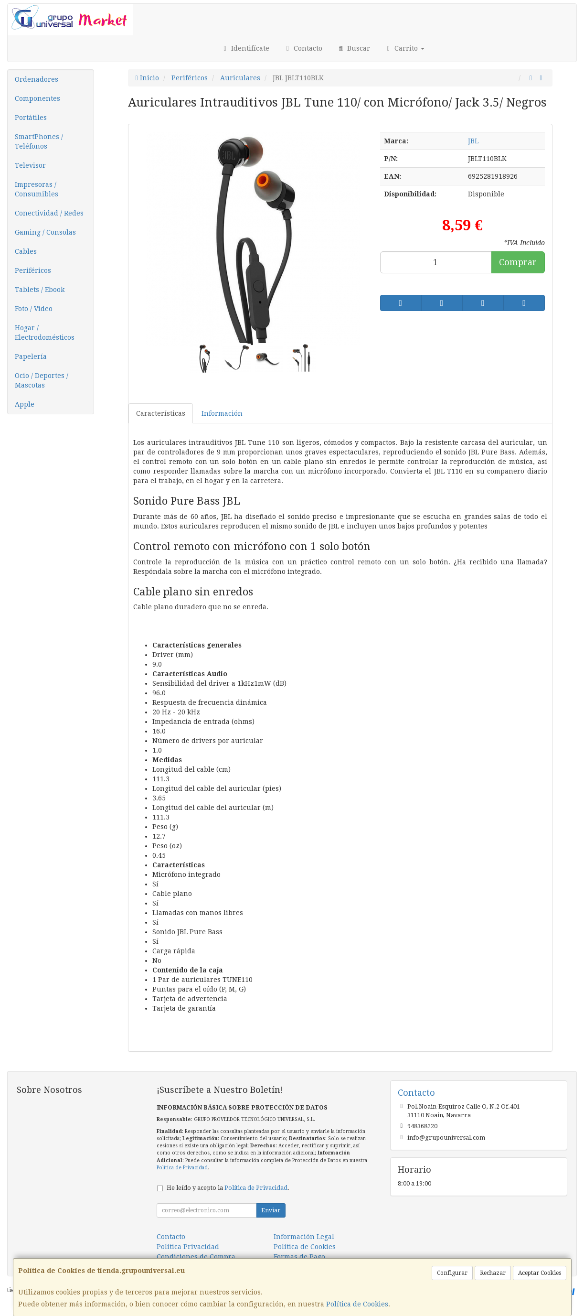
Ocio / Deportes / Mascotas (41, 380)
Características (160, 413)
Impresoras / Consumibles (36, 189)
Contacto (303, 48)
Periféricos (33, 270)
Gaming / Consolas (45, 232)
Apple (24, 404)
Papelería (31, 356)
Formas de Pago (299, 1257)
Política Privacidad (188, 1247)
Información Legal (304, 1236)
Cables (26, 251)
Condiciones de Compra (196, 1257)
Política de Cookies (357, 1304)
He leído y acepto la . (228, 1187)
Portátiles (31, 117)
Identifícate (245, 48)
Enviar (270, 1210)
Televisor (30, 165)
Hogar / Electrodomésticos (44, 332)
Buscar (353, 48)
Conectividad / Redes (49, 213)
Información (222, 413)
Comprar (518, 262)
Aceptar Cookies (539, 1273)
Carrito (404, 48)
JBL (473, 141)
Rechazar (493, 1273)
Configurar (452, 1273)
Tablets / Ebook (39, 289)
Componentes (37, 98)
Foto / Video (34, 309)
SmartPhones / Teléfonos (39, 141)
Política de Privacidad (182, 1167)
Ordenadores (36, 79)
